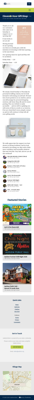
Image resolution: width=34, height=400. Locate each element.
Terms (17, 317)
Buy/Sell (17, 311)
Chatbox (17, 309)
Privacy (17, 320)
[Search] (15, 3)
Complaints (17, 322)
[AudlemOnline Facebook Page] (5, 4)
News (14, 16)
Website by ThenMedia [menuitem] (24, 397)
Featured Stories (17, 199)
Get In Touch (17, 347)
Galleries (17, 307)
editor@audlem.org (19, 351)
